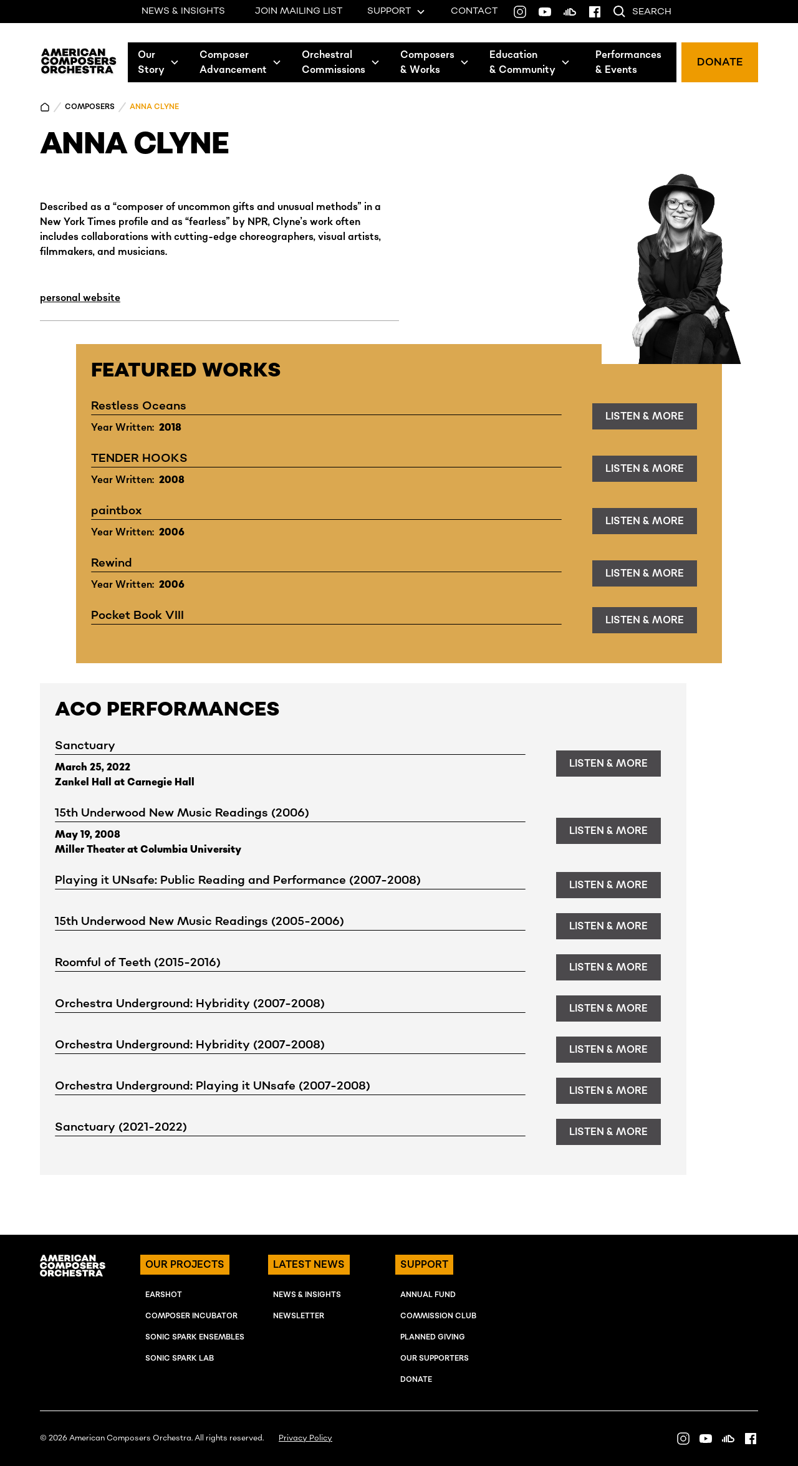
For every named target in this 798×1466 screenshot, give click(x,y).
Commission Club (438, 1316)
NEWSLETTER (298, 1316)
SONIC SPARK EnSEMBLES (194, 1337)
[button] (159, 62)
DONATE (720, 62)
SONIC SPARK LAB (179, 1358)
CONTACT (474, 11)
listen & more (644, 416)
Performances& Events (628, 62)
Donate (416, 1379)
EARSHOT (163, 1295)
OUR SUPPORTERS (434, 1358)
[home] (79, 62)
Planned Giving (432, 1337)
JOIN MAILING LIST (298, 11)
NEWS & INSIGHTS (183, 11)
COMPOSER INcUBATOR (191, 1316)
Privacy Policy (305, 1438)
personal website (80, 298)
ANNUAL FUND (428, 1295)
